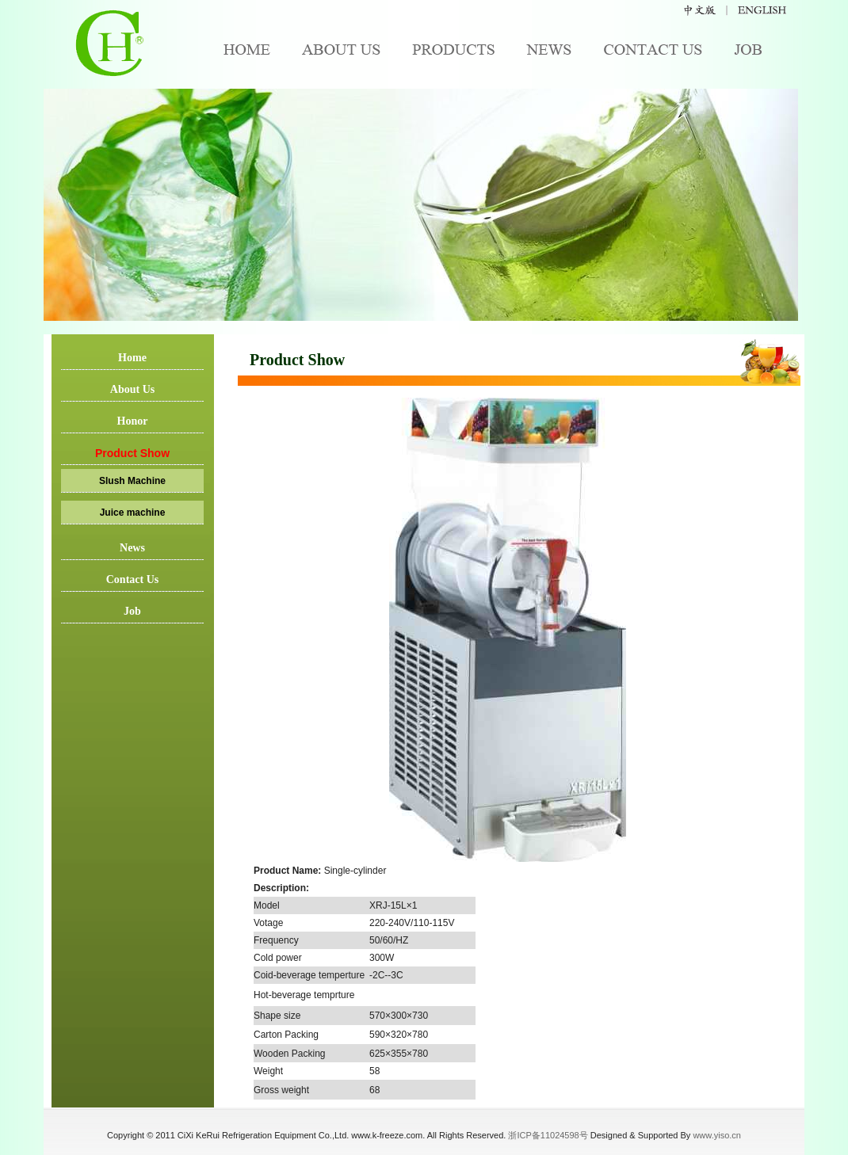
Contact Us (132, 579)
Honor (132, 421)
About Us (132, 389)
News (132, 548)
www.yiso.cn (717, 1135)
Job (132, 611)
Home (132, 358)
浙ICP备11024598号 (547, 1135)
